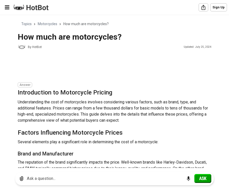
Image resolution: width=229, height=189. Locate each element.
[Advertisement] (110, 66)
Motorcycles (47, 24)
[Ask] (202, 178)
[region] (114, 91)
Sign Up (219, 7)
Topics (26, 24)
